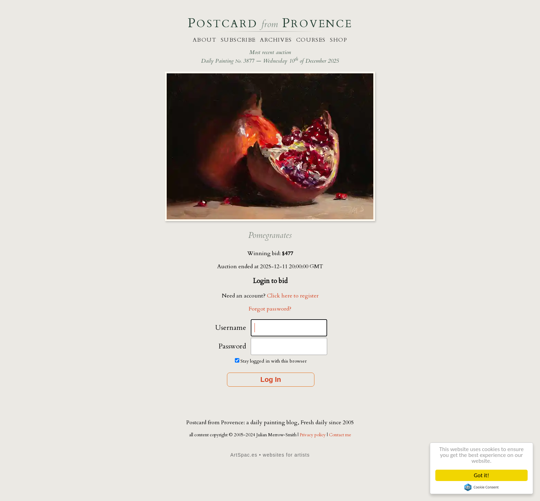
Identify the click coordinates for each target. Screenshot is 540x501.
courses (311, 40)
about (205, 40)
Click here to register (293, 296)
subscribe (238, 40)
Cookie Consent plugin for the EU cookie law (481, 487)
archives (276, 40)
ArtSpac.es (244, 455)
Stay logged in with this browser (273, 361)
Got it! (481, 475)
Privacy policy (313, 435)
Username (230, 327)
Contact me (340, 435)
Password (232, 346)
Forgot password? (270, 309)
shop (338, 40)
